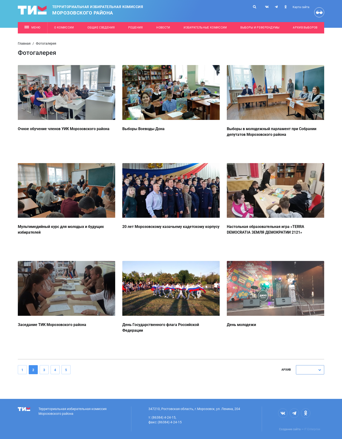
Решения (135, 27)
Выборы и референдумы (260, 27)
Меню (32, 27)
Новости (163, 27)
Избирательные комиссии (205, 27)
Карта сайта (301, 7)
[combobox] (310, 369)
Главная (24, 43)
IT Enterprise (312, 429)
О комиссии (64, 27)
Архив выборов (305, 27)
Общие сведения (101, 27)
